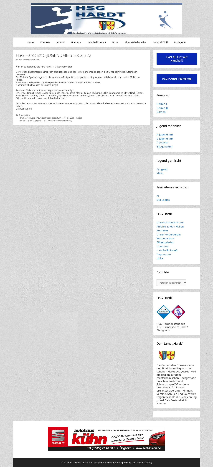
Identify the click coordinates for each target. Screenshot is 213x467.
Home (30, 42)
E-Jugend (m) (164, 146)
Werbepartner (165, 238)
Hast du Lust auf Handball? (176, 58)
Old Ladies (163, 200)
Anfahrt (60, 42)
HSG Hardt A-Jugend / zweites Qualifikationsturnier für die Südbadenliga (50, 118)
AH (158, 196)
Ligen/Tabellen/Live (135, 42)
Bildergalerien (165, 242)
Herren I (162, 104)
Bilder (115, 42)
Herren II (162, 108)
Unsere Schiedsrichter (170, 222)
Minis (160, 173)
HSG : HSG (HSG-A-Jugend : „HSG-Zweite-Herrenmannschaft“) (45, 120)
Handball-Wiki (160, 42)
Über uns (76, 42)
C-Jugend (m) (24, 115)
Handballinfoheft (96, 42)
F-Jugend (162, 169)
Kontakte (45, 42)
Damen (161, 112)
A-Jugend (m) (165, 134)
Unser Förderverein (169, 234)
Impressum (164, 254)
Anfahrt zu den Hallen (170, 226)
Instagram (180, 42)
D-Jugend (162, 142)
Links (160, 258)
